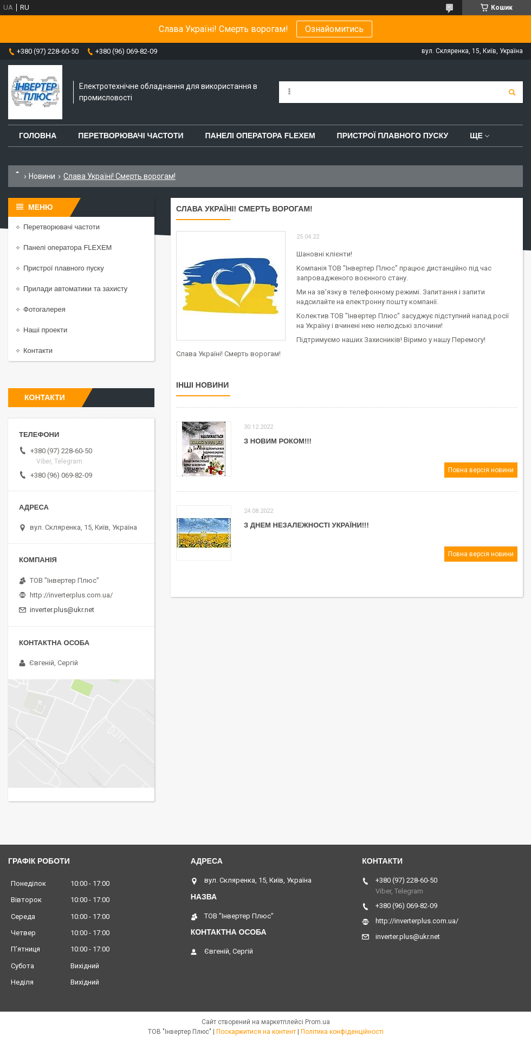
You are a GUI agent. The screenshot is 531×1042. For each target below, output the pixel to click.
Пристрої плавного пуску (393, 135)
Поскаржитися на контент (256, 1031)
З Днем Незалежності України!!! (306, 525)
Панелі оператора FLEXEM (260, 135)
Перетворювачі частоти (130, 135)
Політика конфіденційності (342, 1031)
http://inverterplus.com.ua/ (71, 595)
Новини (42, 176)
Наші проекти (45, 330)
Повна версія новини (481, 470)
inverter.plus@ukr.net (62, 610)
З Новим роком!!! (278, 441)
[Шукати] (512, 92)
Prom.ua (317, 1022)
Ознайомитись (334, 29)
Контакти (38, 350)
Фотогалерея (44, 309)
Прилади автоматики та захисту (75, 289)
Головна (37, 135)
